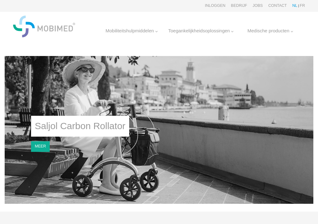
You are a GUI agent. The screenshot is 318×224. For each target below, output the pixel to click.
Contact (277, 5)
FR (302, 5)
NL (294, 5)
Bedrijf (239, 5)
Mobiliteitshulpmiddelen (132, 30)
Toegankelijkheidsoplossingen (201, 30)
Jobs (257, 5)
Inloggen (215, 5)
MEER (40, 146)
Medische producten (270, 30)
